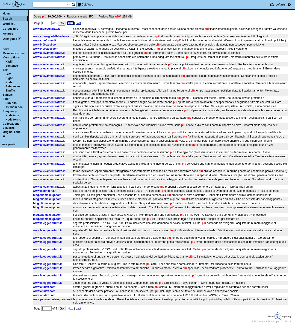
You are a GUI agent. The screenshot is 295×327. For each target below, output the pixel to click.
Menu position (9, 144)
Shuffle (10, 90)
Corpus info (10, 28)
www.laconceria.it (44, 190)
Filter (6, 98)
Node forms (13, 119)
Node (9, 82)
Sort (5, 70)
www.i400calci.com (45, 44)
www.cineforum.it (44, 40)
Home (6, 13)
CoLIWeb (87, 4)
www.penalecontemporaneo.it (52, 299)
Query (48, 16)
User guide (10, 38)
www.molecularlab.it (46, 28)
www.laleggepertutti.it (47, 223)
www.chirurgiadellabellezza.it (52, 36)
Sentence (12, 65)
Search (7, 18)
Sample (8, 94)
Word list (9, 23)
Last (78, 23)
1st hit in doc (14, 107)
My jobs (8, 33)
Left (8, 74)
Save (6, 49)
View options (11, 57)
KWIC (9, 61)
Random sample (80, 16)
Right (9, 78)
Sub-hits (11, 103)
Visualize (9, 127)
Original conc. (12, 132)
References (13, 86)
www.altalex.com (44, 287)
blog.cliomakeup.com (47, 195)
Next (71, 23)
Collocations (11, 123)
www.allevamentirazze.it (49, 52)
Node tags (12, 115)
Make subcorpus (14, 53)
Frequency (10, 111)
